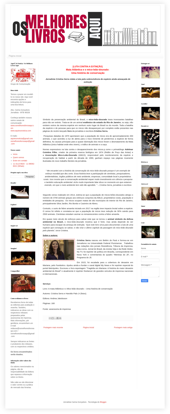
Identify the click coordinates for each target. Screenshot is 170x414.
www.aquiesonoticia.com (21, 131)
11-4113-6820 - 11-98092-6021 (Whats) (24, 165)
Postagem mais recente (53, 327)
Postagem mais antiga (123, 327)
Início (15, 154)
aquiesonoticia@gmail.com (22, 138)
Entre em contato (20, 161)
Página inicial (15, 56)
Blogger (103, 402)
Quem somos (18, 157)
